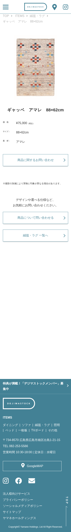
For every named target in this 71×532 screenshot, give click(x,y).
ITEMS (19, 16)
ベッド (9, 430)
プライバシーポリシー (18, 499)
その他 (52, 430)
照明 (57, 425)
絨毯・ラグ (37, 16)
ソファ (26, 425)
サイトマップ (12, 512)
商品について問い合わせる (35, 217)
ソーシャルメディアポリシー (22, 505)
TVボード (37, 430)
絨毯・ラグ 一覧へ (35, 235)
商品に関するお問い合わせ (35, 160)
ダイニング (10, 425)
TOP (6, 16)
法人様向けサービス (16, 493)
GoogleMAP (35, 466)
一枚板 (22, 430)
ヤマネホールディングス (19, 518)
